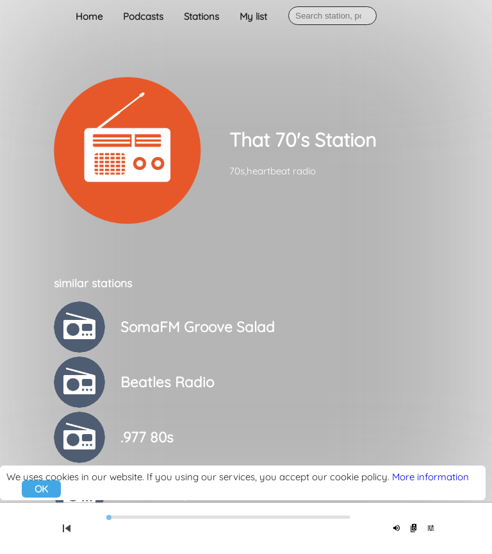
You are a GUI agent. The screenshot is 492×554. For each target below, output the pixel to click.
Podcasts (143, 16)
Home (89, 16)
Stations (201, 16)
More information (430, 477)
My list (253, 16)
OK (41, 489)
